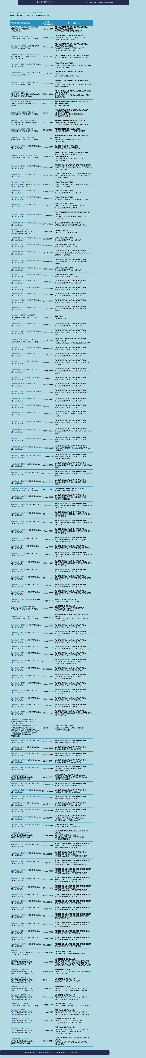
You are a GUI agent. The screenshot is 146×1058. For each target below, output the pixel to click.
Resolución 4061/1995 (20, 46)
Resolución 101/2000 (20, 384)
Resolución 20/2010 (19, 887)
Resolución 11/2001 (19, 464)
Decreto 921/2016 (18, 1004)
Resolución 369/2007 (20, 796)
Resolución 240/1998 (20, 223)
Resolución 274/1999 (20, 300)
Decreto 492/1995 (18, 37)
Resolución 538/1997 (20, 205)
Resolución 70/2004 (19, 698)
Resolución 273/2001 (20, 504)
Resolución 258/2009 (20, 879)
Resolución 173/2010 (20, 901)
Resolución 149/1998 (20, 214)
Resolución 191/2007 (20, 790)
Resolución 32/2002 (19, 577)
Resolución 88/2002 (19, 592)
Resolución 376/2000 (20, 421)
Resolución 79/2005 (19, 767)
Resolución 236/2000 (20, 399)
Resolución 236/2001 (20, 496)
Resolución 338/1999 (20, 308)
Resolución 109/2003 (20, 676)
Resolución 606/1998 (20, 281)
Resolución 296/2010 (20, 915)
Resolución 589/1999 (20, 354)
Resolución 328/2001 (20, 513)
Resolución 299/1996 (20, 146)
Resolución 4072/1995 (20, 73)
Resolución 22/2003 (19, 640)
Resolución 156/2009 (20, 853)
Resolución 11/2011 (19, 931)
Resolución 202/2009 (20, 870)
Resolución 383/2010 (20, 924)
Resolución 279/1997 (20, 175)
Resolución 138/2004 (20, 705)
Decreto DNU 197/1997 (20, 156)
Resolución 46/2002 (19, 585)
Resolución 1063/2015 (20, 995)
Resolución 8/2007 (19, 803)
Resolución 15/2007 (19, 783)
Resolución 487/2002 (20, 600)
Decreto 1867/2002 (19, 617)
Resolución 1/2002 (19, 546)
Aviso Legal (73, 1052)
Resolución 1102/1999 (20, 315)
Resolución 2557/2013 (20, 970)
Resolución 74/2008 (19, 809)
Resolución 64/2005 (19, 760)
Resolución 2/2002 (19, 539)
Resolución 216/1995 (20, 92)
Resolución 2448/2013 (20, 960)
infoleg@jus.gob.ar (61, 1052)
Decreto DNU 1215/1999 (21, 340)
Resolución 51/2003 (19, 647)
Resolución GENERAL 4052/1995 (24, 27)
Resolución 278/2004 (20, 740)
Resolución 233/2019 (20, 1010)
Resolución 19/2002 (19, 562)
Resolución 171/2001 (20, 455)
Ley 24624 (15, 101)
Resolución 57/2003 (19, 653)
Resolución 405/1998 (20, 244)
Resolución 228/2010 (20, 908)
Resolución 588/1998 (20, 274)
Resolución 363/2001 (20, 522)
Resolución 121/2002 (20, 625)
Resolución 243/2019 (20, 1028)
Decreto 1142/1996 (19, 138)
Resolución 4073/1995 (20, 82)
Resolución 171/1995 (20, 64)
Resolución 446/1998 (20, 252)
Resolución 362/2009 (20, 833)
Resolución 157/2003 (20, 683)
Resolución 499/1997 (20, 197)
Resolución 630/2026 (20, 1039)
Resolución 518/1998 (20, 268)
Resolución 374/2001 (20, 530)
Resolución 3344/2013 (20, 978)
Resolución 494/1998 (20, 260)
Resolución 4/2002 (19, 554)
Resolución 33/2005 (19, 753)
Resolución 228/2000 (20, 391)
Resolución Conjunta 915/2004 (23, 726)
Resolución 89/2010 (19, 895)
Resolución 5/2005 (19, 747)
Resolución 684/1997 (20, 182)
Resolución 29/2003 (19, 668)
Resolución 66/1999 (19, 287)
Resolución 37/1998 (19, 229)
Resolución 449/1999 (20, 331)
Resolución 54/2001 (19, 472)
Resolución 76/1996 (19, 121)
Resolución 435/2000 (20, 430)
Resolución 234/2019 (20, 1019)
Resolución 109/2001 (20, 481)
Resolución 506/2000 (20, 438)
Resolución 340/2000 (20, 413)
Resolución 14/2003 (19, 633)
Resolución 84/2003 (19, 661)
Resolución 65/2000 (19, 377)
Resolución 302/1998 (20, 238)
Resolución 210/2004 (20, 712)
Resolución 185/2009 (20, 861)
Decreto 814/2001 (18, 488)
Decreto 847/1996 (18, 129)
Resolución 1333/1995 (20, 55)
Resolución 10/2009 (19, 824)
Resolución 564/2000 (20, 447)
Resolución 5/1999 (19, 361)
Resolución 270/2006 (20, 775)
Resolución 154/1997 (20, 166)
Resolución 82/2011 (19, 938)
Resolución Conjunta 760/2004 (23, 720)
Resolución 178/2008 (20, 817)
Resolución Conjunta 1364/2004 (24, 732)
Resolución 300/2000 (20, 405)
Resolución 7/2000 (19, 370)
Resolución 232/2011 (20, 944)
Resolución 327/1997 (20, 191)
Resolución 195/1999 (20, 294)
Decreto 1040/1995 (19, 112)
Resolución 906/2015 (20, 987)
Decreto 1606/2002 (19, 607)
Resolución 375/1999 (20, 324)
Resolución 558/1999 (20, 347)
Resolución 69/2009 (19, 844)
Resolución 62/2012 (19, 950)
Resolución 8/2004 (19, 691)
